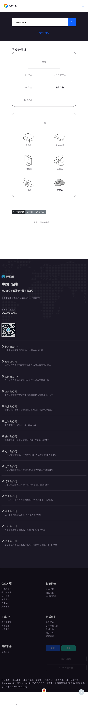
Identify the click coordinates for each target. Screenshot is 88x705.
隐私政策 (16, 679)
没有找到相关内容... (42, 222)
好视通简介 (7, 590)
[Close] (81, 692)
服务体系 (59, 679)
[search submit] (72, 22)
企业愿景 (6, 597)
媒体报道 (6, 608)
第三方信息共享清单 (32, 679)
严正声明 (49, 679)
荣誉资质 (6, 601)
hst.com (24, 683)
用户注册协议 (72, 679)
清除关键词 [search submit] (44, 32)
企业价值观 (7, 594)
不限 (44, 62)
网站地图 (6, 679)
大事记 (5, 604)
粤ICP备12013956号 (73, 683)
